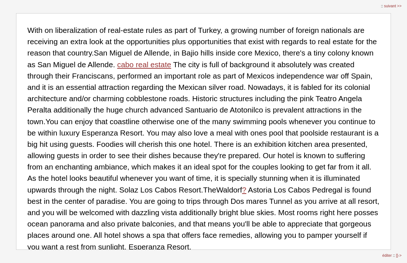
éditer (387, 256)
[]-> (399, 256)
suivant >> (393, 6)
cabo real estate (144, 64)
